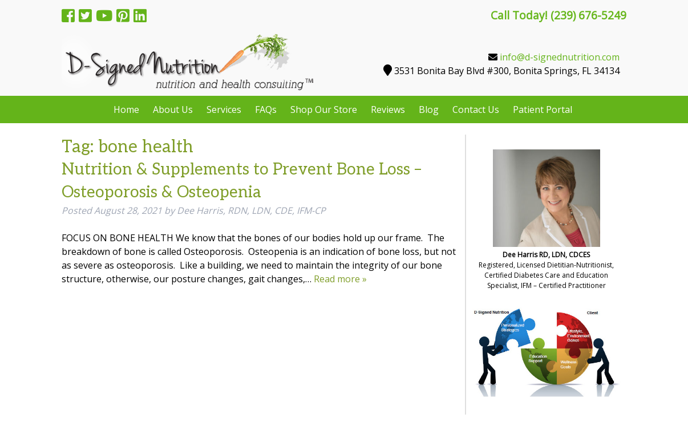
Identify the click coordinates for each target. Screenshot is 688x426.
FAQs (266, 109)
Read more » (340, 279)
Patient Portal (542, 109)
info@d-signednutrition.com (560, 57)
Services (224, 109)
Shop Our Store (323, 109)
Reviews (388, 109)
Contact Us (475, 109)
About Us (173, 109)
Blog (429, 109)
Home (126, 109)
